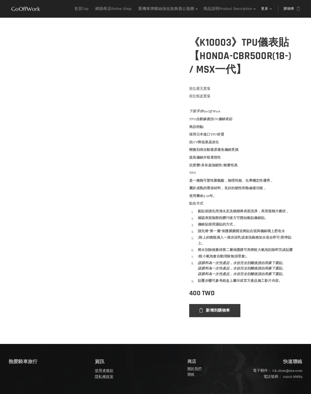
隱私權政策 (104, 376)
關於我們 (194, 369)
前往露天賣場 (199, 88)
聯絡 (191, 374)
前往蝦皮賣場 (199, 96)
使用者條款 (104, 370)
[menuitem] (81, 8)
